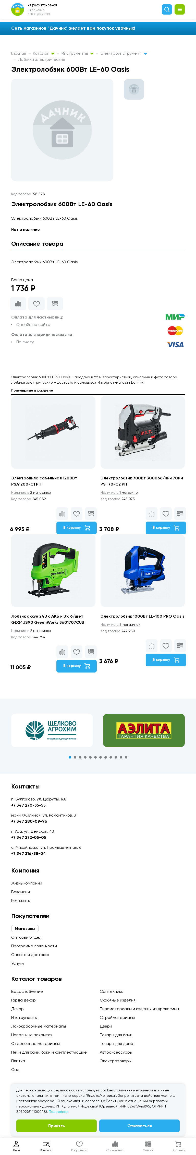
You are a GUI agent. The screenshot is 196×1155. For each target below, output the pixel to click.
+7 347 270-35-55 (28, 805)
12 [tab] (126, 757)
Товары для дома (116, 1043)
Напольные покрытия (31, 1034)
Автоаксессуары (116, 1052)
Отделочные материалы (35, 1043)
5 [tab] (90, 757)
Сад (15, 1069)
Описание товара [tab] (37, 243)
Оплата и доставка (30, 954)
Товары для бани (116, 1034)
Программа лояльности (34, 946)
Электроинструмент (124, 53)
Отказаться (139, 1125)
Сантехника (112, 991)
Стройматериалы (117, 1017)
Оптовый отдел (26, 937)
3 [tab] (80, 757)
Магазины (25, 928)
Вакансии (20, 891)
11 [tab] (121, 757)
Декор (17, 1008)
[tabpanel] (52, 730)
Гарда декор (23, 1000)
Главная (18, 53)
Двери (106, 1026)
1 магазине (119, 492)
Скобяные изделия (118, 1000)
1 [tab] (70, 757)
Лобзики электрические (41, 59)
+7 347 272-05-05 (28, 837)
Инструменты (78, 53)
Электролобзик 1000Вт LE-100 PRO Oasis (143, 616)
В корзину (76, 528)
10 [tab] (116, 757)
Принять (56, 1125)
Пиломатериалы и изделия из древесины (139, 1008)
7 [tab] (100, 757)
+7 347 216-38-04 (28, 853)
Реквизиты (21, 900)
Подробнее (59, 1112)
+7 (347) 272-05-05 (42, 5)
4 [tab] (85, 757)
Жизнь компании (26, 883)
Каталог (44, 53)
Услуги (17, 963)
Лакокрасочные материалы (38, 1026)
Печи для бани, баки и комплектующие (49, 1052)
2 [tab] (75, 757)
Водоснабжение (27, 991)
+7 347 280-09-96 (29, 821)
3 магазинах (120, 624)
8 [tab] (105, 757)
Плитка (18, 1060)
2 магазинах (31, 492)
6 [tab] (95, 757)
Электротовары (115, 1060)
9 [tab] (110, 757)
